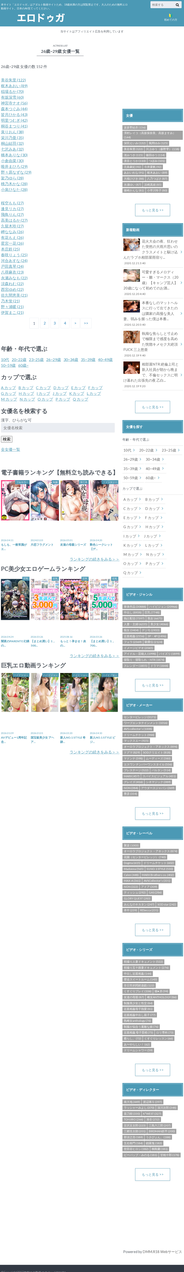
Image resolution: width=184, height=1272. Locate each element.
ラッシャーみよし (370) (139, 1091)
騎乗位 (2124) (153, 624)
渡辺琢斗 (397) (152, 1085)
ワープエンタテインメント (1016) (145, 706)
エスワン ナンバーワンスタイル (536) (148, 747)
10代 (5, 359)
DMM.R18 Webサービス (162, 1235)
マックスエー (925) (136, 723)
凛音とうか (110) (135, 161)
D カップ (61, 387)
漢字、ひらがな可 (16, 420)
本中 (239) (130, 893)
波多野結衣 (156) (135, 127)
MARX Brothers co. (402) (158, 858)
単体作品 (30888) (135, 589)
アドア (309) (149, 869)
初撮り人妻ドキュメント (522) (143, 945)
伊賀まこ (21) (12, 312)
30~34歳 (70, 359)
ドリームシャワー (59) (138, 1033)
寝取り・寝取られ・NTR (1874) (144, 642)
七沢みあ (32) (12, 149)
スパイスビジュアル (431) (159, 759)
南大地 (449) (132, 1085)
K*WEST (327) (152, 1097)
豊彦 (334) (130, 776)
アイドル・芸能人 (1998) (140, 636)
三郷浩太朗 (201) (135, 1114)
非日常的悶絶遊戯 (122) (139, 968)
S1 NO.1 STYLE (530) (160, 852)
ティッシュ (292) (135, 875)
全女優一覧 (10, 449)
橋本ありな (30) (14, 155)
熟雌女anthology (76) (137, 1004)
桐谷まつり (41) (14, 126)
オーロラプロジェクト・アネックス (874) (150, 834)
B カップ (25, 387)
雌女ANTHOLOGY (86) (162, 980)
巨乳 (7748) (152, 595)
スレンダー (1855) (135, 648)
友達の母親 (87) (134, 980)
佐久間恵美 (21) (14, 295)
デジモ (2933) (151, 612)
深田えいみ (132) (135, 143)
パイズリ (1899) (169, 636)
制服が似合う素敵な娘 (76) (141, 1010)
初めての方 (170, 16)
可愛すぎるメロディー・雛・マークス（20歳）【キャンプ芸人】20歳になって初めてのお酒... (151, 281)
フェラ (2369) (133, 624)
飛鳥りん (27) (12, 214)
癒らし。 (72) (132, 1021)
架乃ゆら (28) (12, 178)
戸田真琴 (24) (12, 266)
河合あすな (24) (14, 260)
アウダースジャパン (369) (157, 770)
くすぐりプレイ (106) (137, 974)
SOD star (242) (166, 887)
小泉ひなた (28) (14, 189)
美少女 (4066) (159, 607)
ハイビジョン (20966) (163, 589)
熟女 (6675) (155, 601)
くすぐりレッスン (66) (158, 1021)
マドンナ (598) (133, 741)
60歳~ (23, 365)
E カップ (78, 387)
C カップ (43, 387)
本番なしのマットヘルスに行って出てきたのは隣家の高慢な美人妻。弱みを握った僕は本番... (151, 311)
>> (87, 323)
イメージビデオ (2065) (138, 630)
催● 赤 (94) (161, 974)
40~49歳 (105, 359)
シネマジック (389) (158, 764)
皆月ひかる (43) (14, 114)
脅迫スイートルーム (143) (140, 962)
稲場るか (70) (12, 91)
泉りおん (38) (12, 131)
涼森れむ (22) (12, 283)
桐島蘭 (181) (160, 1132)
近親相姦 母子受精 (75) (138, 1015)
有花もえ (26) (12, 237)
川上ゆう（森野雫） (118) (162, 149)
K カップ (76, 393)
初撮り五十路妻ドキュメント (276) (146, 951)
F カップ (95, 387)
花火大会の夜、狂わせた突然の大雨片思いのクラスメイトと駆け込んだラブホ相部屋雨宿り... (151, 252)
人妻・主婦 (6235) (135, 607)
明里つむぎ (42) (14, 120)
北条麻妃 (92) (132, 167)
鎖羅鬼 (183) (154, 1126)
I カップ (43, 393)
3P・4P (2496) (157, 618)
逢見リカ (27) (12, 208)
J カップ (60, 393)
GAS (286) (155, 875)
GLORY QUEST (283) (137, 881)
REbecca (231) (149, 893)
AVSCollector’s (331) (157, 863)
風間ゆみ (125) (158, 143)
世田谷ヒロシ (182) (136, 1132)
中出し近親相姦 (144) (137, 957)
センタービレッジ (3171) (140, 700)
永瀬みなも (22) (14, 277)
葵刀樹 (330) (132, 1097)
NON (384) (131, 770)
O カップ (45, 399)
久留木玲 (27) (12, 226)
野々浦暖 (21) (12, 306)
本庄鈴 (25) (10, 249)
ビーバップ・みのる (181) (140, 1138)
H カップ (26, 393)
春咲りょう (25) (14, 254)
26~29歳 (53, 359)
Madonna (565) (134, 852)
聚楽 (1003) (131, 828)
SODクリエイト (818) (157, 735)
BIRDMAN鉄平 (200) (162, 1114)
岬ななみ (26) (12, 231)
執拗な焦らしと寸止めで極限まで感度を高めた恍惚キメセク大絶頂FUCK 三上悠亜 (151, 341)
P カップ (63, 399)
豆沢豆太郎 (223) (135, 1109)
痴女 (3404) (131, 612)
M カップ (9, 399)
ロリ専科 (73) (164, 1015)
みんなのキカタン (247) (139, 887)
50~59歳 (8, 365)
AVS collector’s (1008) (138, 711)
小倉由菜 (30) (12, 160)
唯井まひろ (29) (14, 166)
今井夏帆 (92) (152, 167)
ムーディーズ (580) (158, 741)
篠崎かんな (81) (134, 190)
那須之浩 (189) (133, 1120)
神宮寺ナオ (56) (14, 103)
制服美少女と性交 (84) (138, 986)
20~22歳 (19, 359)
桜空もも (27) (12, 203)
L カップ (94, 393)
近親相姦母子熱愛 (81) (138, 992)
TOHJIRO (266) (133, 1103)
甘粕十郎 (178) (169, 1138)
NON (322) (131, 869)
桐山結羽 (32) (12, 143)
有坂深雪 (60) (12, 97)
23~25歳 (36, 359)
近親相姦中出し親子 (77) (139, 998)
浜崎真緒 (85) (152, 184)
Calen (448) (131, 858)
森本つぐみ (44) (14, 108)
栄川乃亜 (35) (12, 137)
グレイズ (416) (133, 764)
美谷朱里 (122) (13, 80)
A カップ (8, 387)
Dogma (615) (132, 846)
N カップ (27, 399)
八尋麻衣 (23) (12, 272)
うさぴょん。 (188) (158, 1120)
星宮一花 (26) (12, 243)
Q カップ (80, 399)
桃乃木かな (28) (14, 183)
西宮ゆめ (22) (12, 289)
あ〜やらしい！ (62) (137, 1027)
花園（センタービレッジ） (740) (145, 840)
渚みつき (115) (133, 155)
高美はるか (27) (14, 220)
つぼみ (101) (157, 161)
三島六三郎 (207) (160, 1109)
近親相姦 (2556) (134, 618)
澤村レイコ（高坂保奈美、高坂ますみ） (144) (150, 135)
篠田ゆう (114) (155, 155)
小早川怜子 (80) (157, 190)
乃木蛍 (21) (10, 301)
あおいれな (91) (134, 172)
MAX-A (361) (132, 863)
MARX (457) (131, 759)
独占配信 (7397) (134, 601)
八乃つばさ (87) (157, 178)
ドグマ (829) (132, 735)
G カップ (8, 393)
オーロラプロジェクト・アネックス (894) (150, 729)
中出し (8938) (133, 595)
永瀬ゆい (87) (132, 184)
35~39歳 (88, 359)
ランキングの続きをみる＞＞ (95, 559)
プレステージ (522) (136, 753)
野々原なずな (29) (16, 172)
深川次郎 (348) (166, 1091)
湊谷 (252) (153, 1103)
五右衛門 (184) (133, 1126)
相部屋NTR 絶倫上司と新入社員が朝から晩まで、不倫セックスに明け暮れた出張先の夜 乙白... (151, 370)
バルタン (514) (161, 753)
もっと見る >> (153, 210)
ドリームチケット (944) (139, 717)
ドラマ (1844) (159, 648)
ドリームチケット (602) (159, 846)
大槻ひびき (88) (134, 178)
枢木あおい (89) (14, 85)
